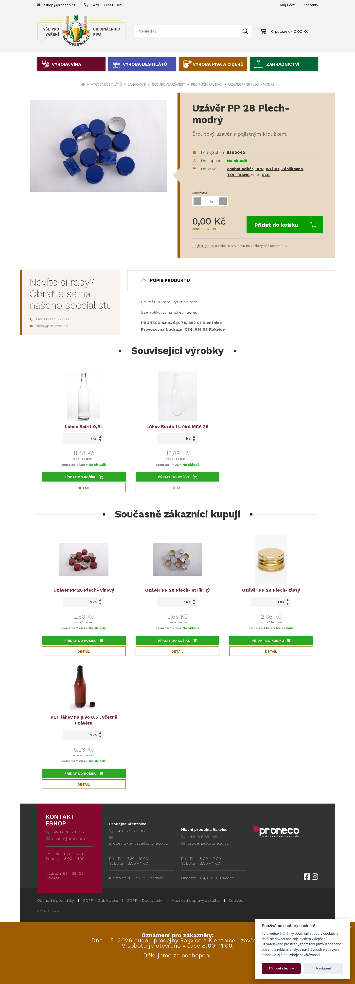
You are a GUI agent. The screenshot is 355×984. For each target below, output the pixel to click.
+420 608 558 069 (103, 5)
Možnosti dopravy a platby (195, 900)
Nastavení (323, 968)
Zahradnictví (282, 64)
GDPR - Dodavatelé (144, 900)
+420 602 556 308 (49, 319)
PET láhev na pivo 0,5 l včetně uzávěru (84, 720)
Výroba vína (66, 64)
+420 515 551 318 (199, 836)
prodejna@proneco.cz (205, 843)
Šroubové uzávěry (168, 84)
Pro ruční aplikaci (206, 84)
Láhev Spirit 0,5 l (84, 426)
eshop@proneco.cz (56, 5)
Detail (84, 488)
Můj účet (287, 5)
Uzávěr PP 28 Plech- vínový (83, 590)
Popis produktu (170, 280)
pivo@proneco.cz (49, 325)
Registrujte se (203, 246)
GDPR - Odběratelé (100, 900)
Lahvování (137, 84)
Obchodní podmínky (55, 900)
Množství (199, 193)
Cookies (235, 900)
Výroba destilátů (145, 64)
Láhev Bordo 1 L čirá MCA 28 (177, 426)
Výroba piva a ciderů (218, 64)
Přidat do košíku (285, 225)
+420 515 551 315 (127, 831)
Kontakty (310, 5)
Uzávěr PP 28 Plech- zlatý (271, 590)
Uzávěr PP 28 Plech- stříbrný (177, 590)
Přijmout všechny (281, 968)
